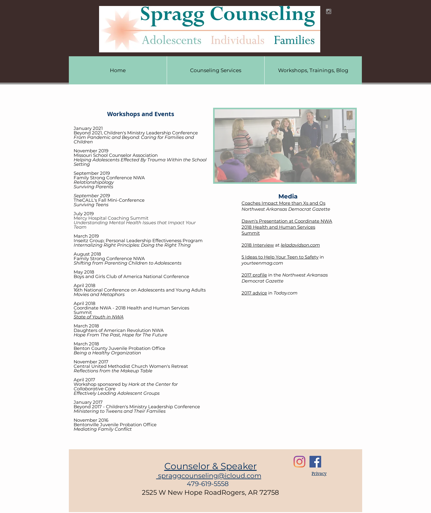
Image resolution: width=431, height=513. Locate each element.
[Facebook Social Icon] (315, 462)
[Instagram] (299, 462)
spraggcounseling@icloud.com (208, 476)
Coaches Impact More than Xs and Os (283, 203)
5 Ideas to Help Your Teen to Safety (280, 257)
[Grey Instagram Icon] (328, 11)
